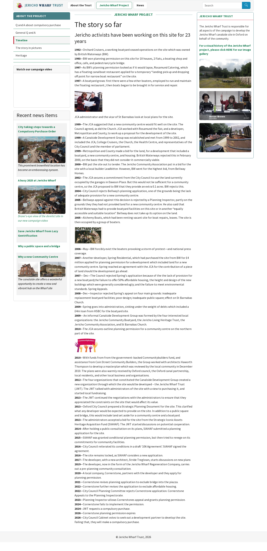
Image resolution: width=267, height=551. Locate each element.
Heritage (21, 55)
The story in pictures (29, 48)
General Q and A (26, 32)
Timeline (21, 40)
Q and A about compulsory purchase (38, 25)
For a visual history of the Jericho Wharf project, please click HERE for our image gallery (225, 50)
